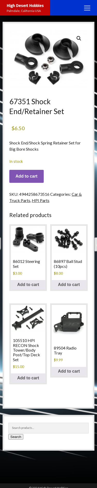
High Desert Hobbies (25, 5)
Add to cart (26, 176)
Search (15, 437)
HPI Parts (40, 200)
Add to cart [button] (28, 284)
